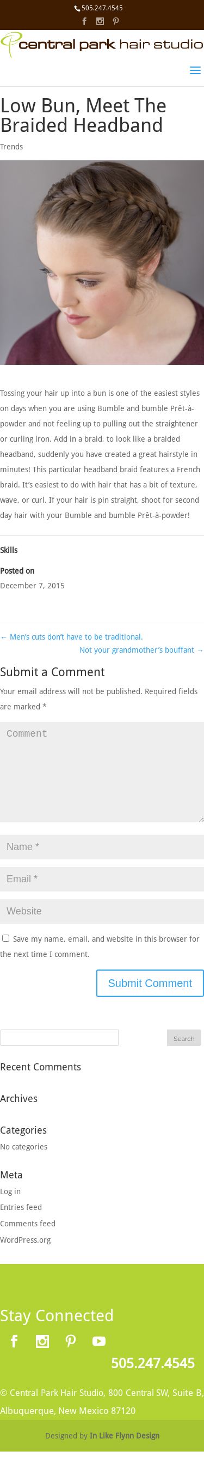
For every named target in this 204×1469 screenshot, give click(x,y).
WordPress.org (25, 1257)
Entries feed (21, 1224)
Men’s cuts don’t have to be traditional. (71, 637)
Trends (11, 146)
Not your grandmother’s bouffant (141, 650)
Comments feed (27, 1241)
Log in (10, 1209)
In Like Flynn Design (124, 1453)
